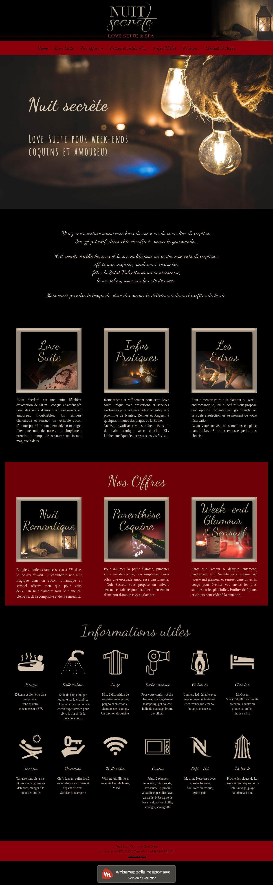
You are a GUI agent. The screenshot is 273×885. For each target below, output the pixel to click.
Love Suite (64, 48)
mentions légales (137, 856)
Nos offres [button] (92, 48)
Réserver (191, 48)
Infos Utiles (164, 48)
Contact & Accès (221, 48)
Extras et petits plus (128, 48)
